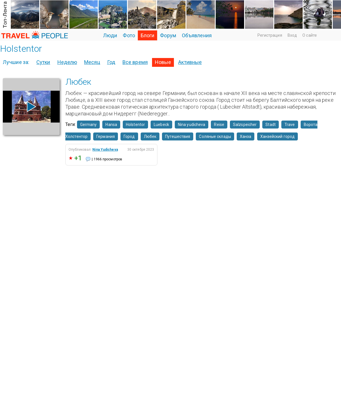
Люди (110, 35)
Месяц (92, 62)
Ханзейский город (277, 136)
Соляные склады (215, 136)
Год (111, 62)
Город (129, 136)
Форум (168, 35)
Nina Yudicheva (105, 150)
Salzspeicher (245, 124)
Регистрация (269, 35)
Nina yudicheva (191, 124)
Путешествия (177, 136)
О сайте (309, 35)
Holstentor (135, 124)
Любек (78, 82)
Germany (88, 124)
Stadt (270, 124)
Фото (129, 35)
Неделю (67, 62)
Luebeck (161, 124)
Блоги (148, 35)
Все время (135, 62)
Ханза (245, 136)
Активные (190, 62)
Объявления (197, 35)
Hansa (111, 124)
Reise (219, 124)
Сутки (43, 62)
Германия (105, 136)
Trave (289, 124)
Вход (292, 35)
